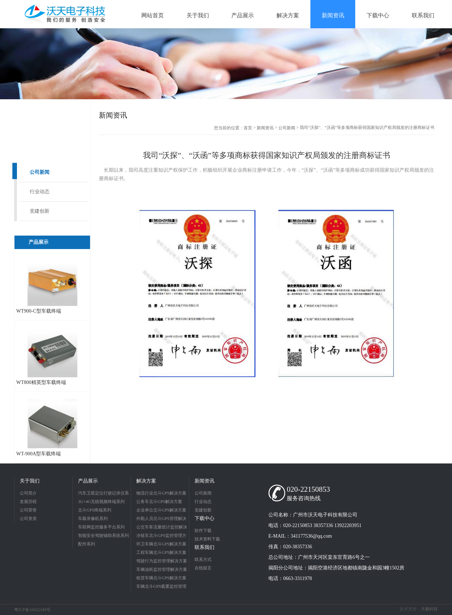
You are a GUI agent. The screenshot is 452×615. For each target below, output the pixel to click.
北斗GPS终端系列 (94, 510)
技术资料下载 (207, 539)
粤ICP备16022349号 (32, 609)
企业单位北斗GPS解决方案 (161, 510)
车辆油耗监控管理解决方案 (161, 569)
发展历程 (28, 501)
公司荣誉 (28, 510)
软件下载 (203, 530)
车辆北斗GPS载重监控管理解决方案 (161, 587)
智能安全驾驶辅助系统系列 (103, 535)
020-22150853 (308, 489)
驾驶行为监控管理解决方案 (161, 560)
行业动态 (39, 191)
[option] (226, 63)
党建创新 (39, 211)
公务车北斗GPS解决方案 (159, 501)
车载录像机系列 (93, 518)
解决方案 (146, 481)
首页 (248, 127)
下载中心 (204, 518)
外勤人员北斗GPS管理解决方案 (161, 519)
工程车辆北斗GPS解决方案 (161, 552)
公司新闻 (39, 172)
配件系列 (86, 544)
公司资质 (28, 518)
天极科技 (429, 609)
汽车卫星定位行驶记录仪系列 (103, 494)
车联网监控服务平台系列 (101, 527)
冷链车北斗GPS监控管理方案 (161, 536)
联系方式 (203, 559)
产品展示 (88, 481)
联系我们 (204, 547)
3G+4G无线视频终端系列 (101, 501)
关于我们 (30, 481)
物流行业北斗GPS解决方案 (161, 493)
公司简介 (28, 493)
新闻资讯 (265, 127)
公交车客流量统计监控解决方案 (161, 528)
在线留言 (203, 568)
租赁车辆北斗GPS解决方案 (161, 577)
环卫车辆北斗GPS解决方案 (161, 544)
